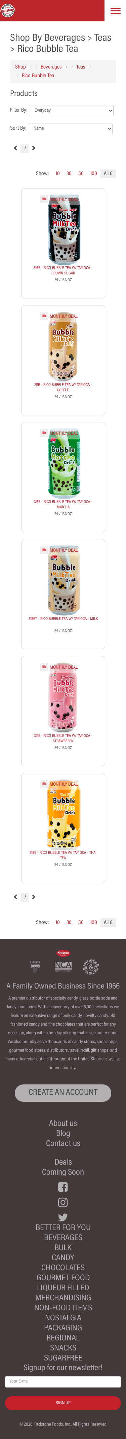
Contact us (63, 1144)
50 (81, 173)
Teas (80, 67)
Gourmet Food (63, 1278)
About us (63, 1124)
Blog (63, 1134)
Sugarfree (63, 1358)
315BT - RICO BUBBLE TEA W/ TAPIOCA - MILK (63, 619)
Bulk (63, 1248)
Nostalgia (63, 1318)
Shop (20, 67)
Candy (63, 1258)
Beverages (51, 67)
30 (69, 173)
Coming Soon (63, 1173)
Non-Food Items (63, 1308)
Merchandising (63, 1298)
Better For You (63, 1228)
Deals (63, 1163)
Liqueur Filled (63, 1288)
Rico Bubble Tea (38, 76)
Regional (63, 1338)
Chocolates (63, 1268)
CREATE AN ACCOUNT (63, 1093)
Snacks (63, 1348)
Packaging (63, 1328)
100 (93, 173)
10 (58, 173)
